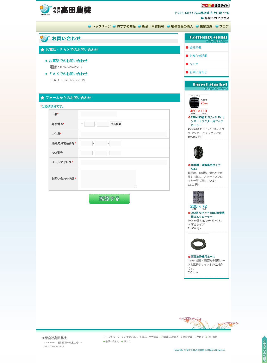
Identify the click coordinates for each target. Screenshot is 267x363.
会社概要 (193, 47)
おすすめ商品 (131, 337)
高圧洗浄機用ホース (203, 256)
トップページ (112, 337)
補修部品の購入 (171, 337)
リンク (191, 63)
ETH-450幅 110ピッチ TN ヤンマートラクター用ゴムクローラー (208, 121)
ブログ (200, 337)
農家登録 (187, 337)
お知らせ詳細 (196, 55)
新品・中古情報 (150, 337)
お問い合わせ (196, 72)
